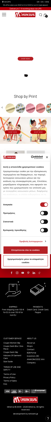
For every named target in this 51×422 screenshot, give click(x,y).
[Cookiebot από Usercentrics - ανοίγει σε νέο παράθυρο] (32, 157)
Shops (30, 346)
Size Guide (8, 361)
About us (31, 342)
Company (31, 362)
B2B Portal (31, 352)
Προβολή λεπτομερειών (31, 241)
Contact (30, 349)
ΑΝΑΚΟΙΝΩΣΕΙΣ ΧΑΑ (35, 359)
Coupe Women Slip (11, 342)
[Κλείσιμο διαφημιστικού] (47, 157)
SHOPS (7, 2)
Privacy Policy (9, 377)
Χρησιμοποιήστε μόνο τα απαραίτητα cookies (25, 261)
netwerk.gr (33, 413)
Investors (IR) (33, 356)
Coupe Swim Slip (10, 352)
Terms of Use (9, 374)
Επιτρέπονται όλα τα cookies (25, 250)
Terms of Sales (10, 380)
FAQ (5, 384)
